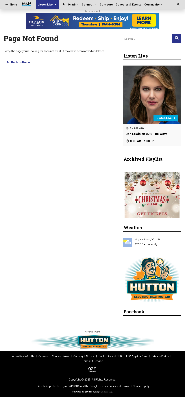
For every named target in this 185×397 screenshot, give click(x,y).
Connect (89, 4)
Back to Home (18, 62)
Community (153, 4)
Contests (106, 4)
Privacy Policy (107, 386)
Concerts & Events (128, 4)
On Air (73, 4)
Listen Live (136, 56)
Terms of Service (131, 386)
